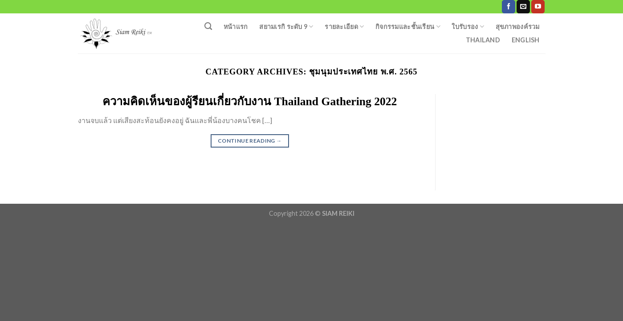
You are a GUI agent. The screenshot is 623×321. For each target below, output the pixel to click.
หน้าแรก (236, 26)
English (526, 40)
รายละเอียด (344, 26)
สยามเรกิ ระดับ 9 (286, 26)
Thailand (483, 40)
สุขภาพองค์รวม (518, 26)
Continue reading (250, 140)
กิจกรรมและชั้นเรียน (407, 26)
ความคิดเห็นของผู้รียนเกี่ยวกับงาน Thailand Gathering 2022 (249, 101)
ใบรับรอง (468, 26)
